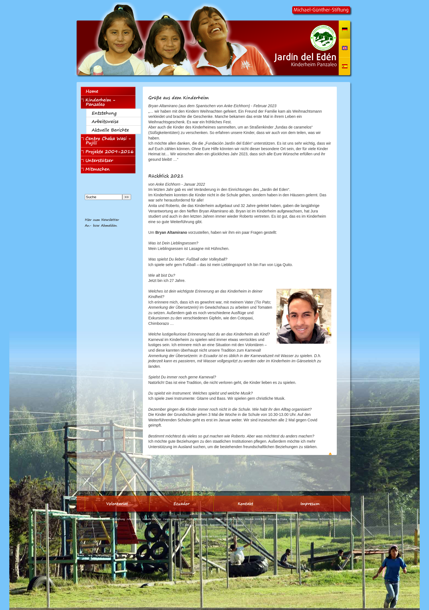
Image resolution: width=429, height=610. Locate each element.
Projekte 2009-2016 (108, 151)
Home (92, 91)
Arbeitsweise (105, 121)
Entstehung (104, 113)
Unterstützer (97, 160)
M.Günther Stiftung (330, 519)
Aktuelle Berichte (110, 130)
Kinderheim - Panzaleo (98, 102)
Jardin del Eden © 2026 (214, 536)
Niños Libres (296, 519)
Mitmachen (96, 169)
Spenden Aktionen (220, 525)
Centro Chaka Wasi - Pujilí (106, 141)
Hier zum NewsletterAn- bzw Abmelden (102, 222)
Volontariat (238, 525)
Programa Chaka (277, 519)
